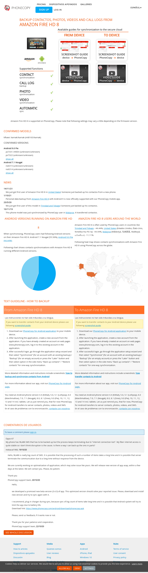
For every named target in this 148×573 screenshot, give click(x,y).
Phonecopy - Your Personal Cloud (17, 8)
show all (10, 159)
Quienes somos (54, 548)
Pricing (41, 4)
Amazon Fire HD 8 (40, 198)
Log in (57, 9)
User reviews (53, 553)
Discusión (18, 557)
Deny (77, 568)
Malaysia (70, 212)
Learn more (137, 564)
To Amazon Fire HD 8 (112, 50)
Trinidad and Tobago (50, 205)
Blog (49, 557)
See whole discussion (18, 532)
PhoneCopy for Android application (39, 331)
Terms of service (121, 548)
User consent (119, 553)
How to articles (20, 548)
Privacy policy (119, 557)
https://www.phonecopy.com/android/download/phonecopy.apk (55, 508)
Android (84, 548)
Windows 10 (86, 557)
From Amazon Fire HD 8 (74, 50)
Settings (89, 568)
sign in (33, 432)
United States (54, 192)
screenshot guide (23, 325)
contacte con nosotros (59, 408)
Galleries (86, 4)
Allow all (64, 568)
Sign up (44, 9)
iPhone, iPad (86, 553)
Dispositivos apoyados (63, 4)
